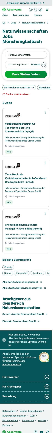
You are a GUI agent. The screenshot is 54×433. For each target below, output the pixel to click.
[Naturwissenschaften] (19, 87)
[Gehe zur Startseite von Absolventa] (11, 9)
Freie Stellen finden (25, 74)
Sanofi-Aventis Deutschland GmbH (25, 314)
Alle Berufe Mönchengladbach (22, 281)
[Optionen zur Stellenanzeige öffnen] (45, 112)
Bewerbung (25, 396)
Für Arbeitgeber (25, 386)
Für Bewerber (25, 377)
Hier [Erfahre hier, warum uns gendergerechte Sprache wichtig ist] (10, 334)
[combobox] (26, 55)
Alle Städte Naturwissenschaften (24, 287)
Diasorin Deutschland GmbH (21, 321)
